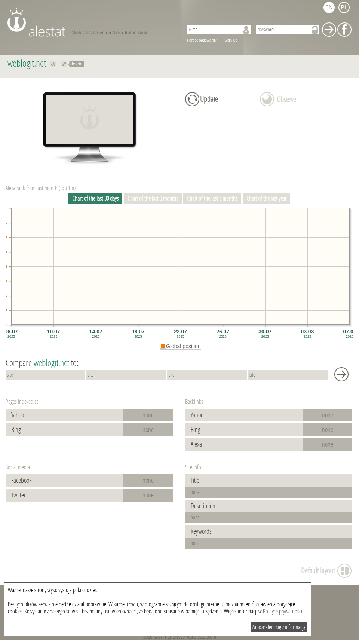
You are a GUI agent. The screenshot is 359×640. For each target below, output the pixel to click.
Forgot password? (202, 40)
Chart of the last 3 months (153, 198)
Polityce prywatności (282, 611)
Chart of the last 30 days (95, 198)
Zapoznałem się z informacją (279, 627)
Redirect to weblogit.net (64, 64)
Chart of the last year (266, 198)
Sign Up (231, 40)
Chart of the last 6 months (212, 198)
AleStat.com (90, 22)
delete (76, 64)
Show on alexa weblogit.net (53, 64)
